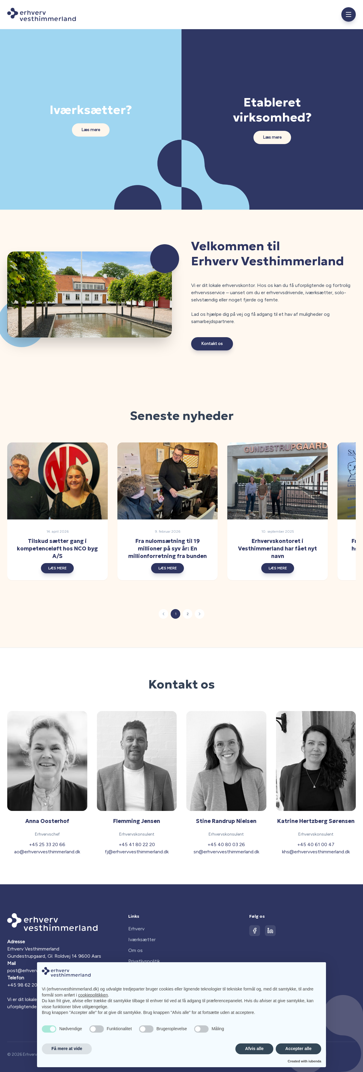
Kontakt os (212, 343)
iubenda (315, 1061)
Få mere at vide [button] (66, 1048)
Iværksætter (142, 939)
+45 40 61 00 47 (315, 844)
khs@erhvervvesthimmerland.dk (316, 852)
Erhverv (136, 929)
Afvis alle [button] (254, 1048)
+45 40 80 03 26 (226, 844)
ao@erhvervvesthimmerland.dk (47, 852)
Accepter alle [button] (298, 1048)
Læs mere (91, 129)
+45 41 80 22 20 (137, 844)
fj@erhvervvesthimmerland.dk (137, 852)
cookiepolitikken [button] (93, 995)
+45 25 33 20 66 (47, 844)
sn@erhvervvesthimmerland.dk (226, 852)
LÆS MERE (62, 568)
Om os (135, 950)
